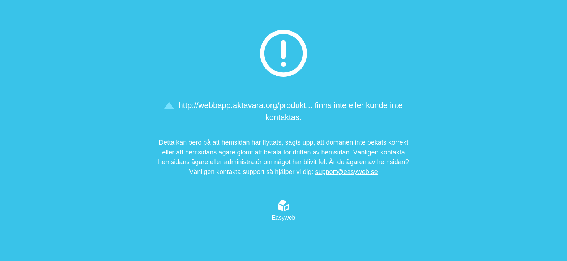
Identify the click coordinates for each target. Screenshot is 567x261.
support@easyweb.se (346, 171)
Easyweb (283, 210)
